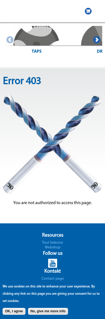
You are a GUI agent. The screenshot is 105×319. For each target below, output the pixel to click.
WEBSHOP (88, 11)
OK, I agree (14, 313)
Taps (36, 51)
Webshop (52, 247)
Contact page (52, 279)
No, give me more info (48, 313)
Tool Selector (52, 243)
